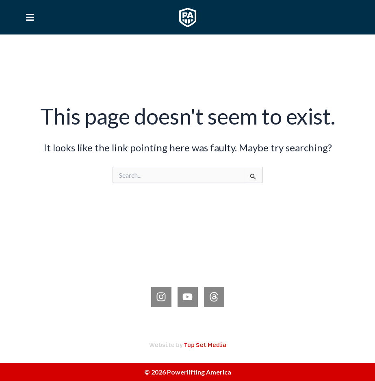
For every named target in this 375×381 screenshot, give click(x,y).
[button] (30, 17)
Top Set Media (205, 345)
